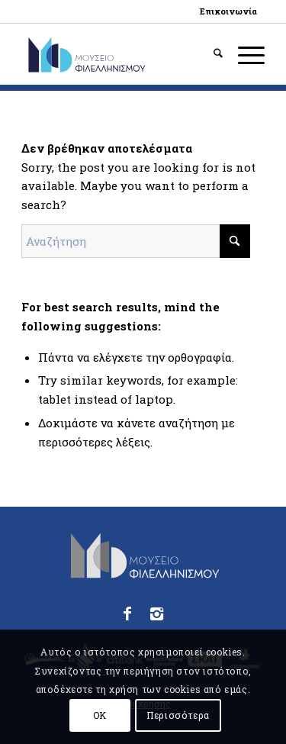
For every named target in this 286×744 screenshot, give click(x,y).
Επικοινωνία (228, 11)
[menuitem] (228, 11)
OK (100, 715)
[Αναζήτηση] (210, 54)
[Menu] (244, 54)
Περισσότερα (178, 715)
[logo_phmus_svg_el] (118, 54)
